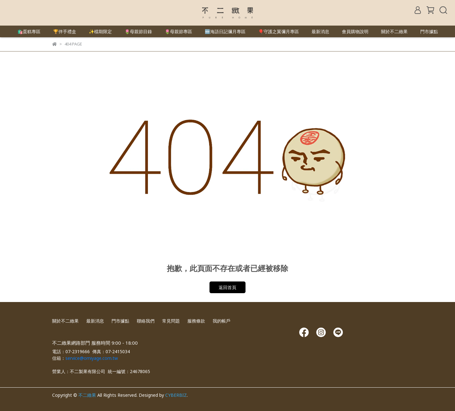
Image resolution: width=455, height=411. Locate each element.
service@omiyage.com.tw (91, 358)
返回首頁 (227, 287)
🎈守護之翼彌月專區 (278, 31)
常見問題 (171, 321)
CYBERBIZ (176, 395)
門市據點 (429, 31)
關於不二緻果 (394, 31)
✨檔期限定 (100, 31)
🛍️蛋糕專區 (28, 31)
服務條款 (196, 321)
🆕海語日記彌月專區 (225, 31)
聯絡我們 (146, 321)
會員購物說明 (355, 31)
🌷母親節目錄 (138, 31)
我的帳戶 (221, 321)
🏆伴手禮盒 (64, 31)
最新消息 (320, 31)
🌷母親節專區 (178, 31)
